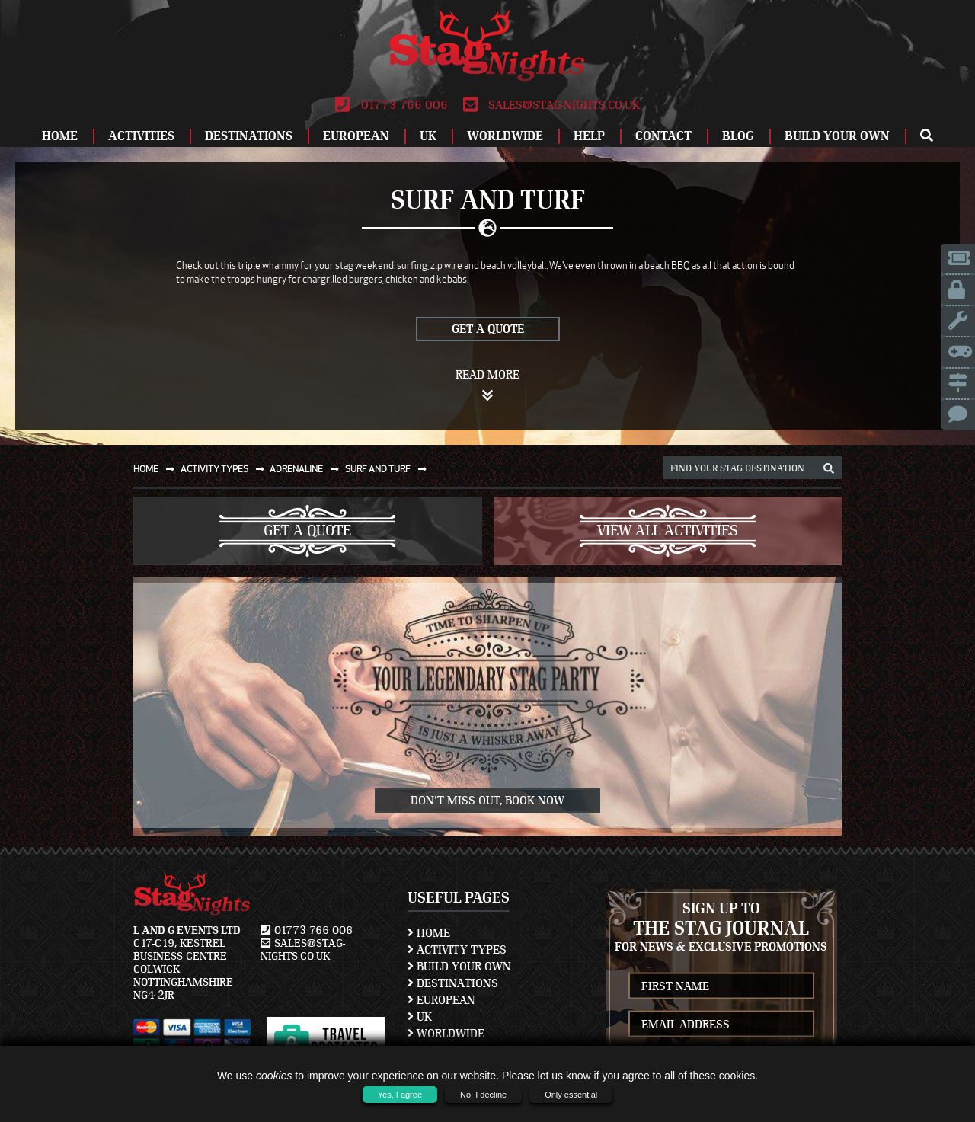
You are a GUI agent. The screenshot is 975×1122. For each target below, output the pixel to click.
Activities (141, 136)
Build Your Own (837, 136)
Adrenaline (307, 469)
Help (589, 136)
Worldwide (505, 136)
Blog (738, 136)
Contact (663, 136)
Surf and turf (389, 469)
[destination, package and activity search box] (752, 467)
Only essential (571, 1094)
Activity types (225, 469)
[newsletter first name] (721, 986)
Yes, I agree (400, 1094)
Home (60, 136)
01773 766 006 (391, 105)
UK (428, 136)
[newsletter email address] (721, 1024)
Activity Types (457, 950)
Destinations (248, 136)
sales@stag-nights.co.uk (551, 105)
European (356, 136)
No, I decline (483, 1094)
